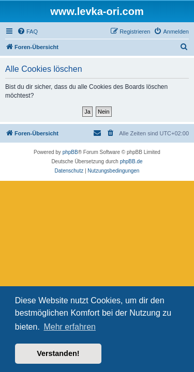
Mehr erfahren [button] (69, 326)
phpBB (70, 152)
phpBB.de (131, 161)
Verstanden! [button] (58, 353)
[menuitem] (27, 31)
